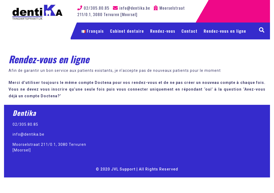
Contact (189, 31)
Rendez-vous (162, 31)
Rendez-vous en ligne (225, 31)
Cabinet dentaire (127, 31)
